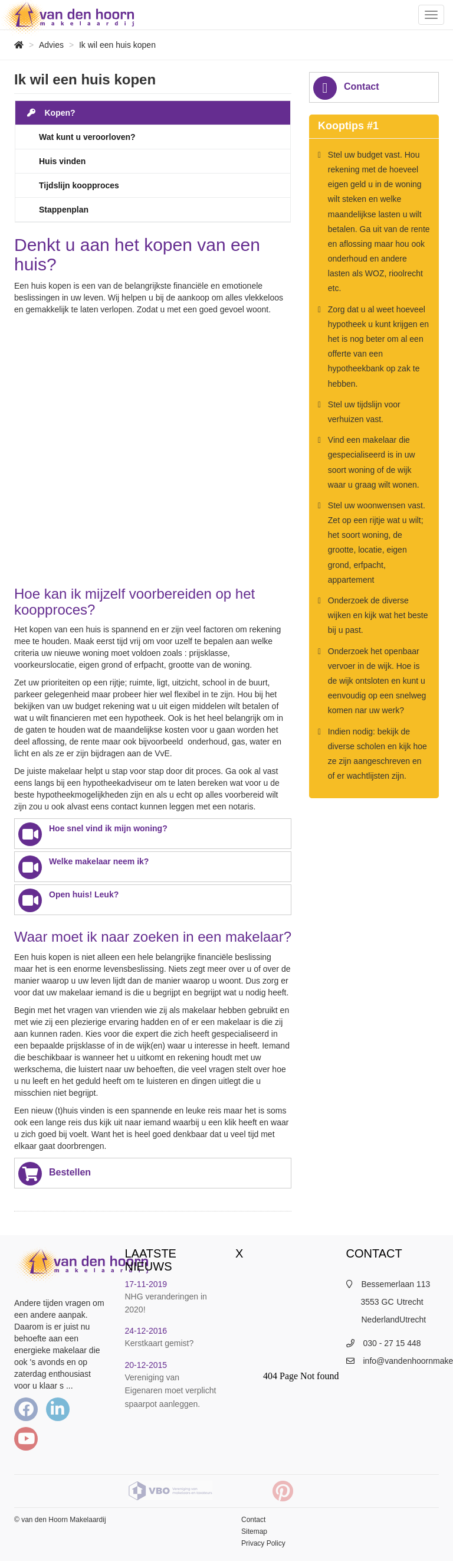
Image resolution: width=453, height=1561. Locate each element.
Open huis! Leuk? (68, 900)
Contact (346, 88)
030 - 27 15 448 (392, 1343)
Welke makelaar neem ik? (83, 867)
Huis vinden (62, 161)
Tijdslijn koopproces (79, 185)
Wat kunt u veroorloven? (87, 137)
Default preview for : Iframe (152, 453)
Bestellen (54, 1174)
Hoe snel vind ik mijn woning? (93, 834)
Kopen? (51, 112)
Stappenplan (63, 209)
